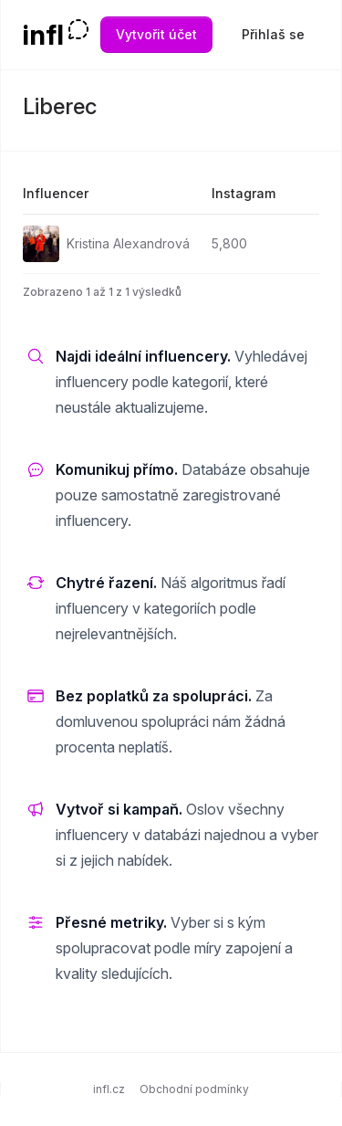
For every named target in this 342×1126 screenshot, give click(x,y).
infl (43, 34)
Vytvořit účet (156, 34)
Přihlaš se (273, 34)
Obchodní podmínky (194, 1089)
